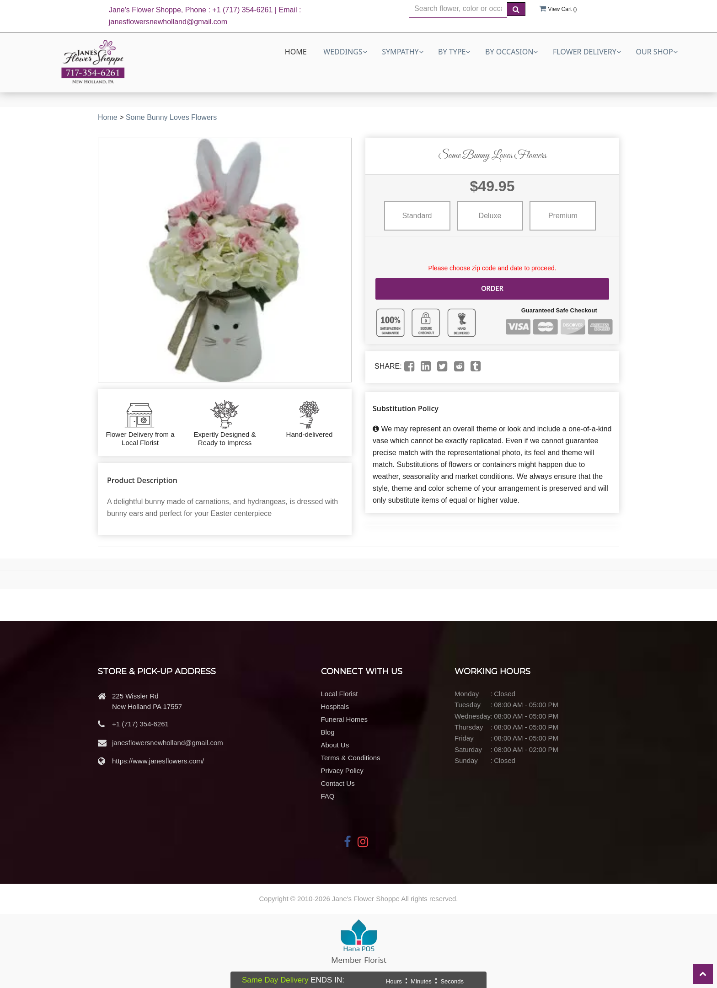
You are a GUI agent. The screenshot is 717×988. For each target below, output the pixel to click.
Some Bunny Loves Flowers (171, 117)
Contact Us (338, 783)
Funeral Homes (344, 719)
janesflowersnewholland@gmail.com (167, 742)
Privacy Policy (342, 770)
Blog (328, 732)
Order (492, 288)
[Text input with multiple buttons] (458, 9)
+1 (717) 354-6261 (140, 724)
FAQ (328, 796)
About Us (335, 745)
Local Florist (339, 694)
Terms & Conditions (350, 758)
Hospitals (335, 706)
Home (296, 52)
